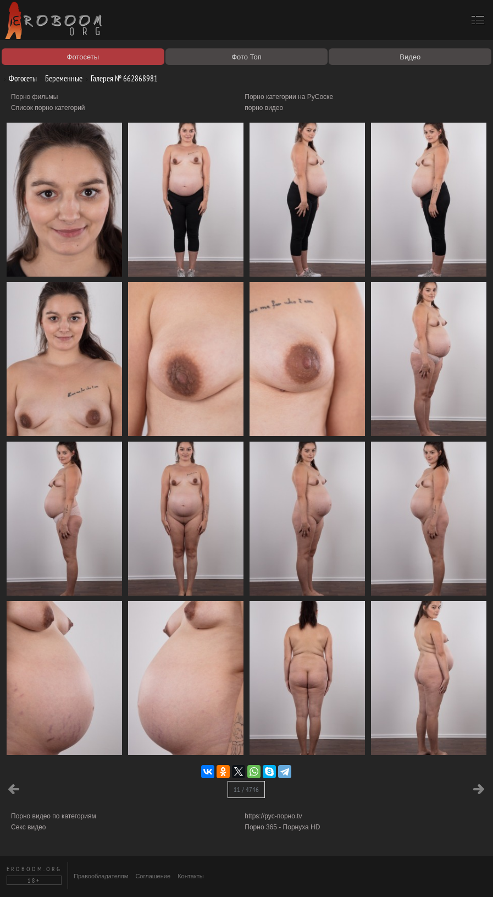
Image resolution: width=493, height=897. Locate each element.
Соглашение (152, 876)
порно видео (264, 108)
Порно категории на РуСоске (289, 97)
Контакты (191, 876)
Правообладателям (101, 876)
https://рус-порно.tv (273, 816)
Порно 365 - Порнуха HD (282, 827)
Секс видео (28, 827)
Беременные (59, 78)
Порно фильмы (34, 97)
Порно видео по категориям (53, 816)
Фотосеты (19, 78)
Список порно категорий (48, 108)
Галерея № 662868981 (120, 78)
